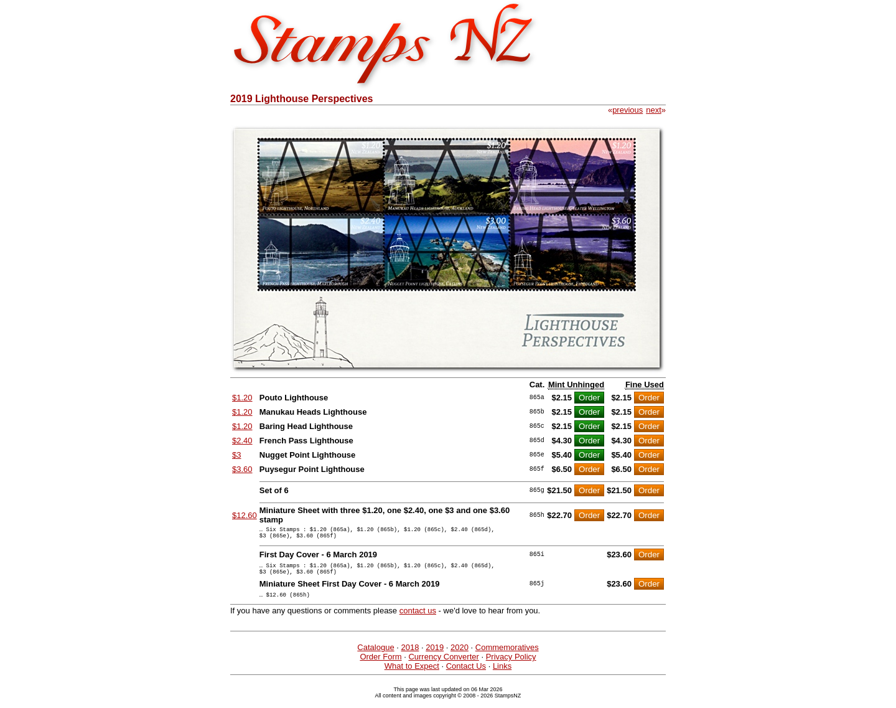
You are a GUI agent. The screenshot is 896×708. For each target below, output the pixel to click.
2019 (435, 656)
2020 (459, 656)
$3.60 (242, 469)
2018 (410, 656)
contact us (417, 620)
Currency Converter (443, 666)
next (653, 110)
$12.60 (244, 515)
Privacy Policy (511, 666)
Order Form (380, 666)
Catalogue (375, 656)
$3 (236, 455)
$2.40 (242, 440)
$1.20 (242, 397)
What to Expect (412, 675)
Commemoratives (507, 656)
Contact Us (466, 675)
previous (627, 110)
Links (502, 675)
